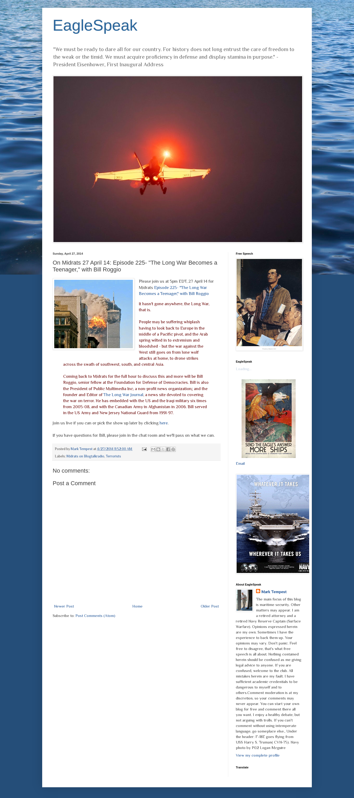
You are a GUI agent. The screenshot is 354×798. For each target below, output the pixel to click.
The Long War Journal (123, 394)
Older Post (210, 606)
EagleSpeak (95, 25)
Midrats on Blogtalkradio (85, 456)
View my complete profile (258, 755)
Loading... (244, 369)
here (164, 422)
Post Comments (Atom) (95, 615)
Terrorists (113, 456)
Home (137, 606)
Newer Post (64, 606)
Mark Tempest (273, 591)
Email (240, 463)
